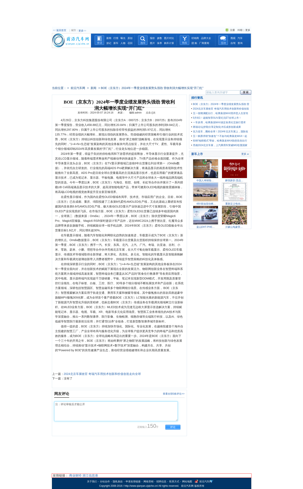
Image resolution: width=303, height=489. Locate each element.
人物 (122, 43)
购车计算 (169, 43)
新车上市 (197, 154)
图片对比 (169, 38)
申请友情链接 (133, 481)
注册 (232, 30)
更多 (247, 30)
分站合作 (105, 481)
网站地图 (187, 481)
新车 (115, 43)
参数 (159, 38)
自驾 (233, 43)
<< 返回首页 (59, 30)
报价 (152, 38)
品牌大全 (206, 38)
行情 (115, 38)
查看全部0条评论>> (174, 393)
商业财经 (75, 475)
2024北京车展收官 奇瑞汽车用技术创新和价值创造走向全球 (102, 374)
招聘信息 (161, 481)
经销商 (195, 38)
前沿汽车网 (78, 88)
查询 (240, 43)
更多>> (82, 30)
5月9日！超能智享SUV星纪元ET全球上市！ (217, 117)
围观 (233, 38)
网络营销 (148, 481)
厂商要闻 (204, 43)
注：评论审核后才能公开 (116, 411)
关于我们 (92, 481)
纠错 (240, 30)
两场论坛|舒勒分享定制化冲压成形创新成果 (217, 127)
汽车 (240, 38)
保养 (159, 43)
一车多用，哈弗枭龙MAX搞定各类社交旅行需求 (219, 122)
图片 (152, 43)
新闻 (108, 38)
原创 (130, 38)
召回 (130, 43)
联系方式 (174, 481)
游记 (108, 43)
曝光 (122, 38)
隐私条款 (118, 481)
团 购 (194, 43)
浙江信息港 (90, 475)
